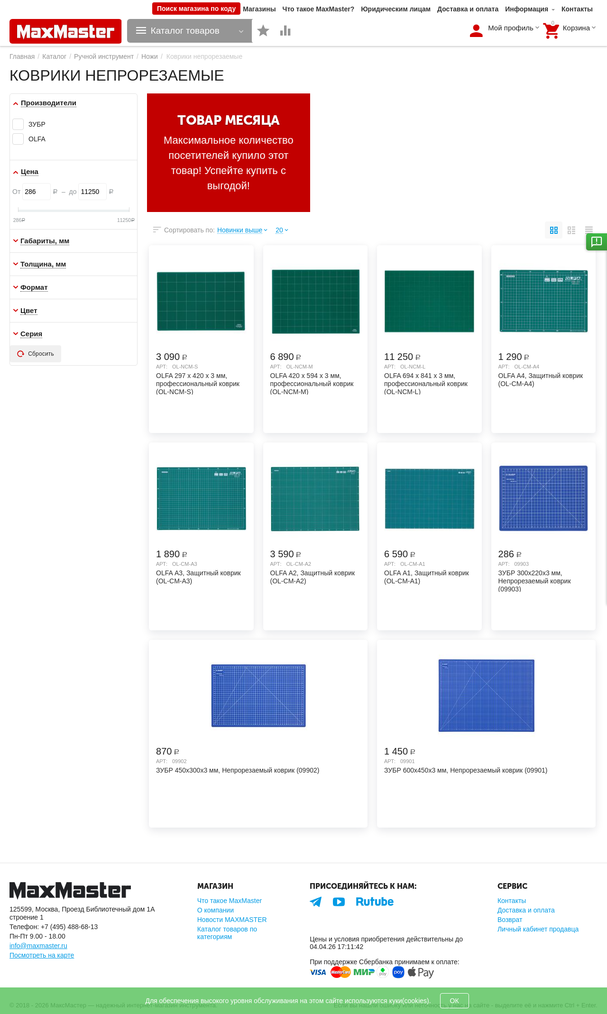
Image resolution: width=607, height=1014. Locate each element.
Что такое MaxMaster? (319, 9)
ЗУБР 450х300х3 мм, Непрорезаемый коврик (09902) (237, 770)
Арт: (161, 366)
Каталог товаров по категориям (227, 932)
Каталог (54, 56)
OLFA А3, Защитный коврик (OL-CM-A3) (198, 577)
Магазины (259, 9)
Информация (526, 9)
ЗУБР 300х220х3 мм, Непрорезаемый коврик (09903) (534, 580)
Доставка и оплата (467, 9)
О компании (215, 910)
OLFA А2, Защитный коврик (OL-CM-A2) (312, 577)
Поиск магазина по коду (196, 8)
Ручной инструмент (104, 56)
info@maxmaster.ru (38, 945)
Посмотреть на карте (41, 955)
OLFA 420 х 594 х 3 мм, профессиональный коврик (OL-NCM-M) (312, 383)
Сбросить (35, 354)
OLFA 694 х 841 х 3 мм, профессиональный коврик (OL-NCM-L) (426, 383)
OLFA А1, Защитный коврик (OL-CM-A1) (426, 577)
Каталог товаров (185, 31)
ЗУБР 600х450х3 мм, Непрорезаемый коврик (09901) (465, 770)
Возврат (510, 919)
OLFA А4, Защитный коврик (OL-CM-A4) (540, 379)
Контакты (577, 9)
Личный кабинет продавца (538, 929)
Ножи (149, 56)
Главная (22, 56)
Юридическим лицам (396, 9)
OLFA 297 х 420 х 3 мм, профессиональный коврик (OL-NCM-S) (197, 383)
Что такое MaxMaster (229, 900)
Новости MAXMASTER (232, 919)
